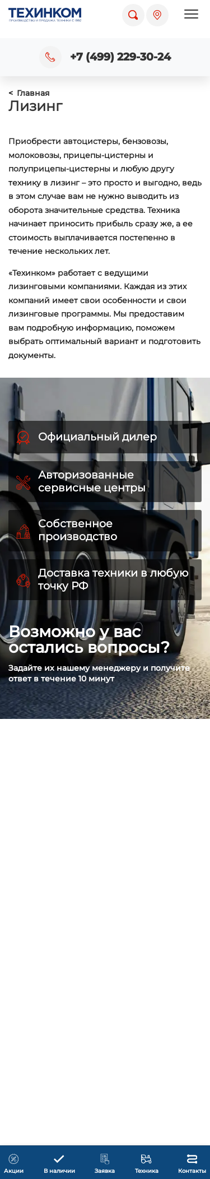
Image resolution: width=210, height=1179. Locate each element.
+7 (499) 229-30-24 (120, 56)
